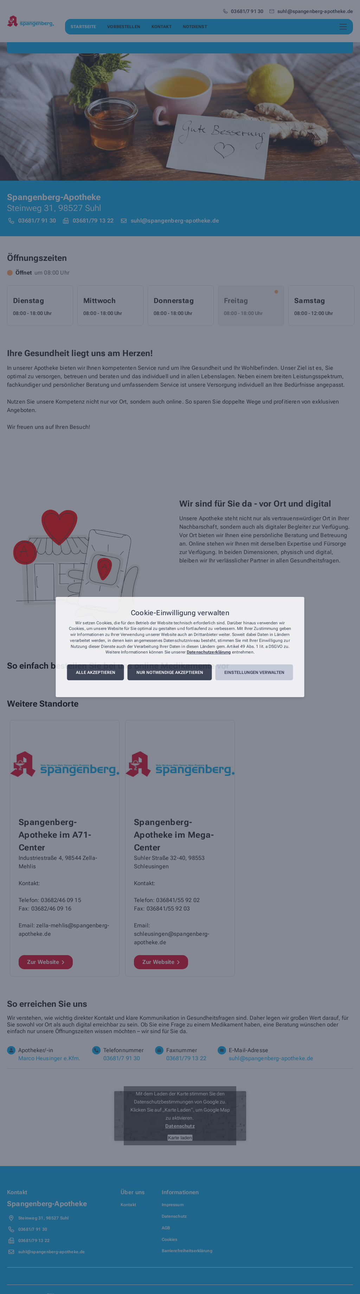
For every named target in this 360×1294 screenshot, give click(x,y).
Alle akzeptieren (95, 672)
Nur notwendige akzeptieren (169, 672)
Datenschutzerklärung (209, 652)
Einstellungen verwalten (254, 672)
